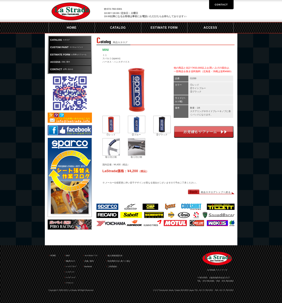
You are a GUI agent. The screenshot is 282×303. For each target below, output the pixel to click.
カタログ (60, 39)
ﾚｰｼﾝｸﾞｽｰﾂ (70, 272)
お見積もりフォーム (204, 132)
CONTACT (221, 4)
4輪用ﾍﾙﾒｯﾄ (70, 261)
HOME (53, 256)
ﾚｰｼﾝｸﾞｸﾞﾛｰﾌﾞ (71, 266)
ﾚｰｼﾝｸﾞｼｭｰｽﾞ (71, 277)
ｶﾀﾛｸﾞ (68, 256)
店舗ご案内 (60, 62)
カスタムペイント (66, 47)
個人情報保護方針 (115, 256)
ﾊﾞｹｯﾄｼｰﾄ (69, 283)
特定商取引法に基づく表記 (119, 261)
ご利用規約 (112, 266)
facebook (88, 266)
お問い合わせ (61, 69)
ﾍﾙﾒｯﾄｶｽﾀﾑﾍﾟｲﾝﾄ (91, 256)
